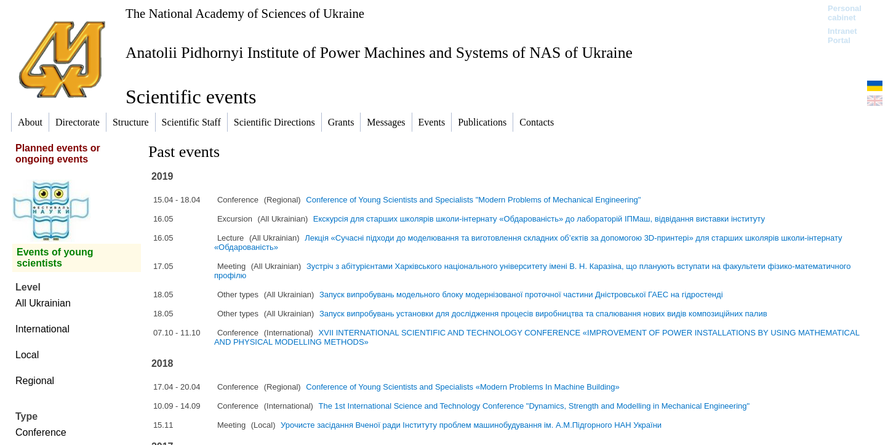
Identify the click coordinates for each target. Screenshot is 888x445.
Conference (40, 432)
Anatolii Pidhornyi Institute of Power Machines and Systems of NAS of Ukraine (379, 53)
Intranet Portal (842, 35)
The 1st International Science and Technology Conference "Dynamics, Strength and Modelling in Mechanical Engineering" (534, 406)
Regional (34, 380)
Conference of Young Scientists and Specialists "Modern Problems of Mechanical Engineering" (473, 199)
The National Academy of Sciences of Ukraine (245, 13)
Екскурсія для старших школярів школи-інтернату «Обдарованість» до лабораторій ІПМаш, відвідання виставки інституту (539, 218)
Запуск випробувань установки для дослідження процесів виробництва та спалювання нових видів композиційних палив (543, 313)
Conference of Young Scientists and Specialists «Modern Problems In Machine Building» (462, 386)
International (42, 329)
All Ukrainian (43, 303)
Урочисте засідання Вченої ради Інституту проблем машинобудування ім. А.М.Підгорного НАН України (471, 425)
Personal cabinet (845, 13)
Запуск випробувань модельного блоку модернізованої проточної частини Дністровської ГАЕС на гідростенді (521, 294)
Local (27, 355)
